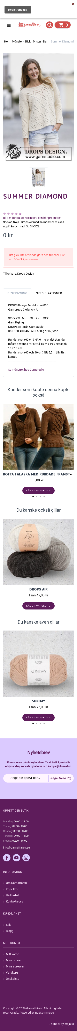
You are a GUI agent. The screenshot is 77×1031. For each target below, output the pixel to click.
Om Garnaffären (16, 883)
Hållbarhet (12, 895)
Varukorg (12, 972)
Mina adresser (15, 966)
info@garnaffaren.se (16, 847)
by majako (67, 1023)
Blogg (9, 931)
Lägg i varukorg (38, 490)
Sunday (38, 701)
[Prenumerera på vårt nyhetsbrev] (38, 778)
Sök (8, 924)
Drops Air (38, 589)
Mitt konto (12, 954)
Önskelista (12, 978)
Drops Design (25, 273)
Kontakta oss (14, 901)
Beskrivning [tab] (17, 293)
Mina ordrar (13, 960)
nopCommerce (44, 1012)
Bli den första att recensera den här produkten (32, 217)
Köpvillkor (12, 889)
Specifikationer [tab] (49, 293)
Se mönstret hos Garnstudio (26, 369)
